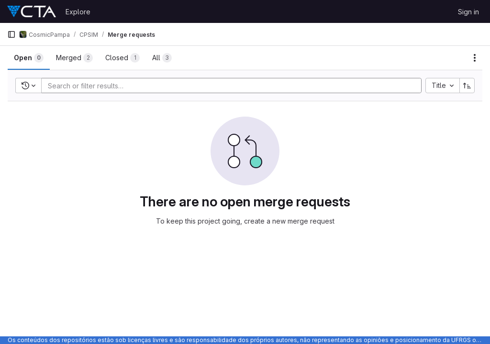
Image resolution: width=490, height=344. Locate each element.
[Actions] (474, 57)
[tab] (29, 58)
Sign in (468, 12)
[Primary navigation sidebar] (11, 34)
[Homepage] (31, 11)
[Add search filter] (234, 85)
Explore (78, 12)
